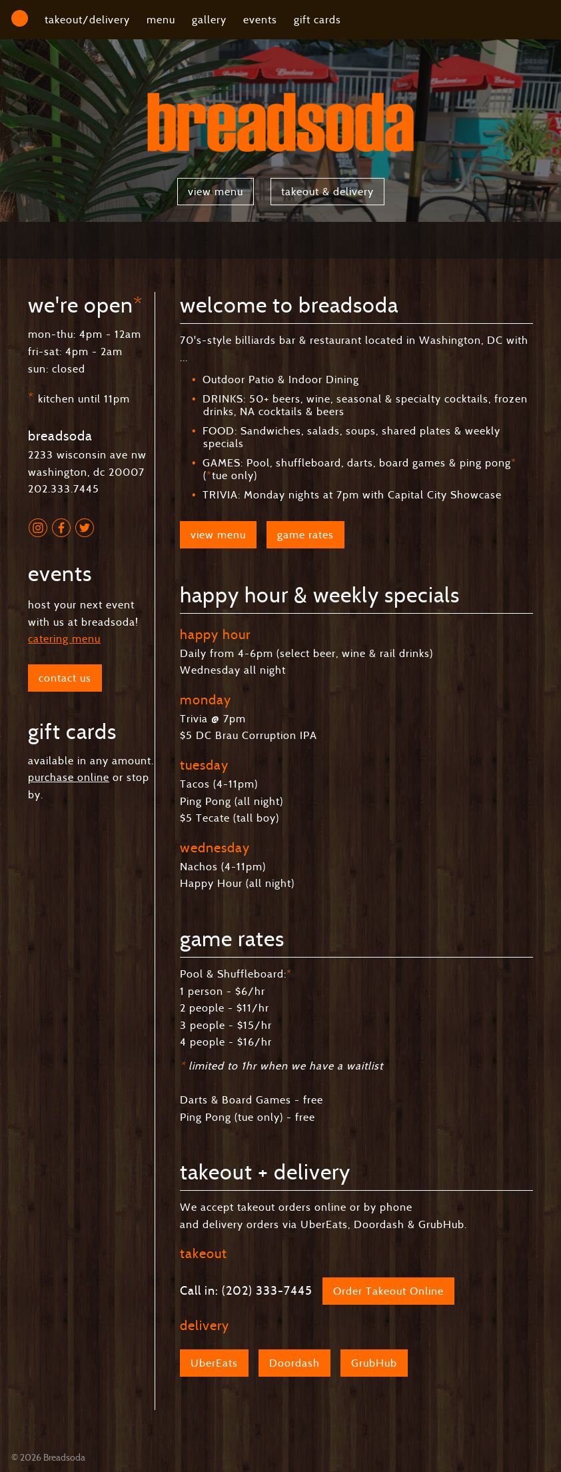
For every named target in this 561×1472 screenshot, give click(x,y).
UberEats (214, 1363)
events (260, 19)
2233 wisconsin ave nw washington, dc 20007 (87, 454)
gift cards (317, 19)
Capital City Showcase (445, 494)
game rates (305, 534)
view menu (215, 191)
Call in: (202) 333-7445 (246, 1290)
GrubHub (374, 1363)
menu (161, 19)
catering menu (64, 638)
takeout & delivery (327, 191)
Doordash (294, 1363)
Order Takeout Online (388, 1291)
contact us (65, 678)
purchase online (68, 777)
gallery (209, 19)
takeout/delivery (87, 19)
